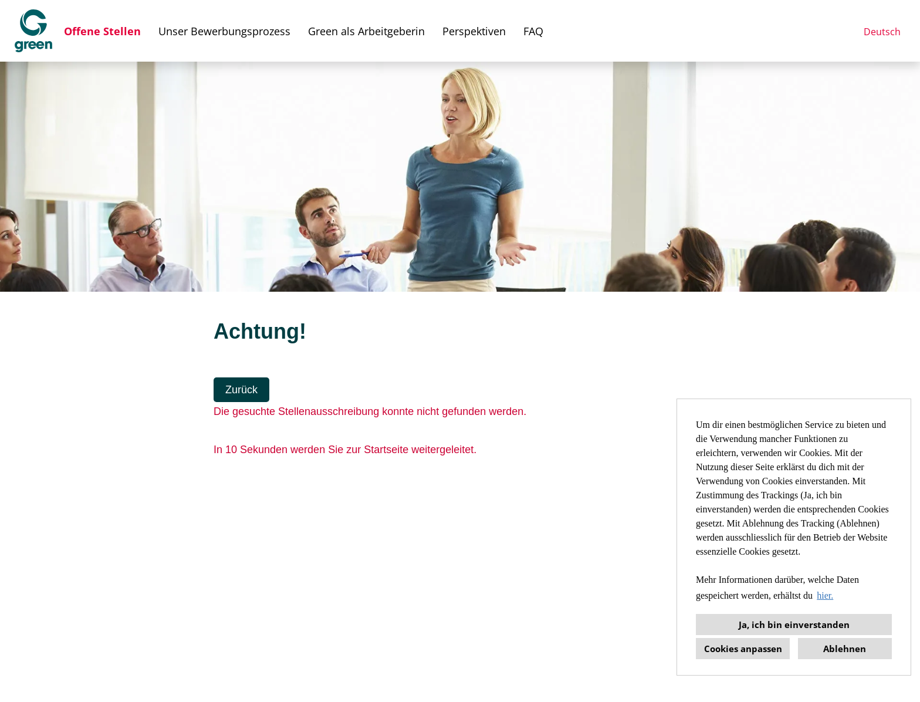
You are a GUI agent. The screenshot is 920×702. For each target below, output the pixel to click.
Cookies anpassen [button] (743, 648)
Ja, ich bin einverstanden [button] (794, 624)
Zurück (241, 390)
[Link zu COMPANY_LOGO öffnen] (33, 31)
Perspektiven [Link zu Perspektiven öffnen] (474, 31)
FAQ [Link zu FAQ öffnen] (533, 31)
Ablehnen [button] (844, 648)
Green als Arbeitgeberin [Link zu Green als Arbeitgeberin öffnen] (366, 31)
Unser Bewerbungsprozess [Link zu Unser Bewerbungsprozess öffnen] (224, 31)
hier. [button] (825, 595)
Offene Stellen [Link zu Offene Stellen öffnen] (102, 31)
